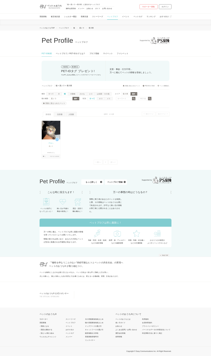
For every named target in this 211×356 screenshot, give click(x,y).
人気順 (71, 114)
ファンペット (122, 53)
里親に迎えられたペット (55, 103)
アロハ (50, 143)
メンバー (81, 8)
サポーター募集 (148, 7)
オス (101, 99)
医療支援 (84, 17)
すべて (51, 94)
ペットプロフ (112, 17)
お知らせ (90, 8)
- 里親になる (44, 326)
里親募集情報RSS (92, 337)
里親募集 (43, 17)
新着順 (48, 114)
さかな (82, 94)
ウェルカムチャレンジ (48, 337)
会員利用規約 (147, 323)
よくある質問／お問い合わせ (126, 330)
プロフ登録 (94, 53)
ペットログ (138, 17)
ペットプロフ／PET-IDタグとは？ (70, 53)
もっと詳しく (91, 182)
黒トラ (81, 28)
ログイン (165, 7)
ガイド (97, 8)
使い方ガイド (120, 323)
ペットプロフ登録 (115, 182)
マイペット (108, 53)
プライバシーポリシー (150, 326)
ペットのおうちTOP (47, 28)
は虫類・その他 (103, 94)
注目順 (59, 114)
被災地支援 (55, 17)
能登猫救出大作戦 (91, 333)
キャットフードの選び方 (94, 330)
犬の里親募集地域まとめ (94, 319)
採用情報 (118, 337)
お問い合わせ (107, 8)
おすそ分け (164, 17)
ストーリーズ (97, 17)
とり (91, 94)
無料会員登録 (71, 8)
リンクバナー (90, 340)
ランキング (151, 17)
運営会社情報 (120, 333)
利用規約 (145, 319)
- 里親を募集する (46, 330)
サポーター (44, 319)
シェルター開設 (70, 17)
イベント (125, 17)
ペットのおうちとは (122, 319)
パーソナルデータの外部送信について (156, 330)
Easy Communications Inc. (146, 351)
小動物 (72, 94)
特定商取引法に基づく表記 (152, 333)
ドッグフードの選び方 (93, 326)
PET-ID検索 (47, 53)
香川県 (91, 28)
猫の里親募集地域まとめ (94, 323)
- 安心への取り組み (47, 333)
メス (108, 99)
